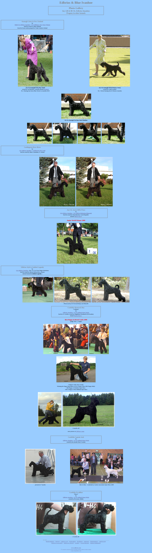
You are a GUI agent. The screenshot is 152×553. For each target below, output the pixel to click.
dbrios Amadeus (25, 25)
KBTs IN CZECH (68, 543)
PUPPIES (79, 541)
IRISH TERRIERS (95, 543)
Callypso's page (80, 431)
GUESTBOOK (85, 543)
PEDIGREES (94, 541)
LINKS (77, 543)
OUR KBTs (72, 541)
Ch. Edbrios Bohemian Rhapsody (82, 213)
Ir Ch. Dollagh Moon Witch (81, 312)
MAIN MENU (50, 541)
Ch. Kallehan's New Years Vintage (40, 25)
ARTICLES (102, 541)
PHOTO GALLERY (57, 543)
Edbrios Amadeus (68, 312)
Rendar (46, 89)
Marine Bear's (78, 315)
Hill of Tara (78, 216)
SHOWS (86, 541)
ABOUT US (64, 541)
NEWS (57, 541)
